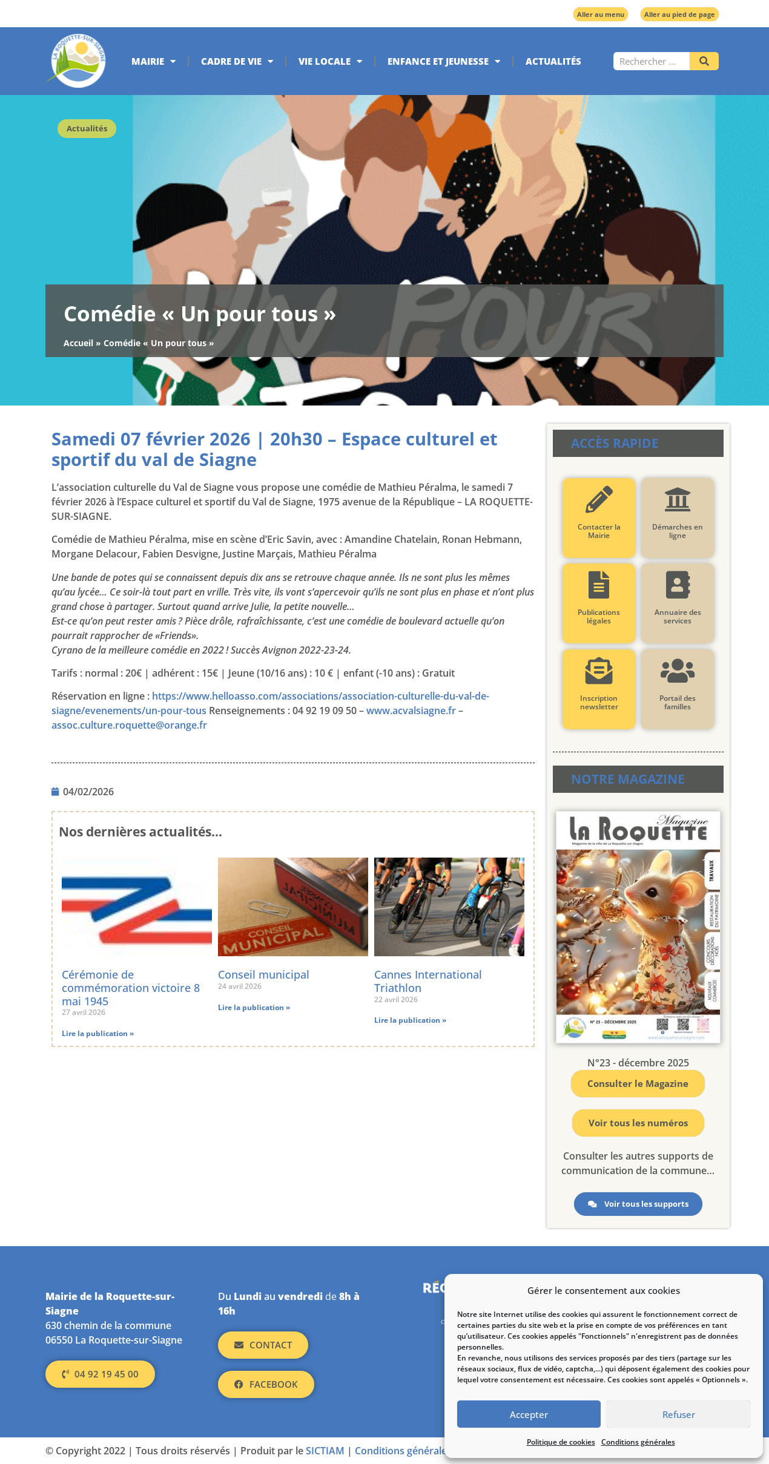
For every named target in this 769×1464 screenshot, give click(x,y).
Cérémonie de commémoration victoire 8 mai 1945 (131, 987)
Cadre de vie (237, 61)
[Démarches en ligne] (677, 499)
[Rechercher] (704, 61)
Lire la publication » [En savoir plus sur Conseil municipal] (254, 1007)
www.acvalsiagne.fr (411, 710)
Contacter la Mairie (598, 531)
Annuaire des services (677, 616)
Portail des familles (677, 702)
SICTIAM (325, 1450)
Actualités (553, 61)
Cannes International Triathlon (428, 981)
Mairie (153, 61)
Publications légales (599, 616)
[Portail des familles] (677, 670)
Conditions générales (638, 1442)
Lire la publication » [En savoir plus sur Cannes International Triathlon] (410, 1020)
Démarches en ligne (677, 531)
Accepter (529, 1414)
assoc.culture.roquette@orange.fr (129, 725)
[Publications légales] (598, 585)
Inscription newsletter (598, 702)
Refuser (678, 1414)
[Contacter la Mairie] (598, 499)
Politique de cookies (561, 1442)
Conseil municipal (263, 974)
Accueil (78, 343)
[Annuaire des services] (677, 585)
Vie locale (330, 61)
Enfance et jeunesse (444, 61)
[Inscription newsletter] (598, 670)
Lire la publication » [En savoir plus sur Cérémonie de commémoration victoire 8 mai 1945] (98, 1033)
